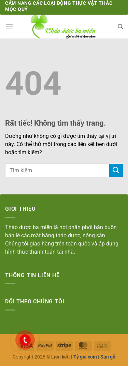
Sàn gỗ (107, 357)
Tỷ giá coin (85, 357)
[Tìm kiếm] (120, 26)
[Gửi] (116, 170)
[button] (9, 26)
